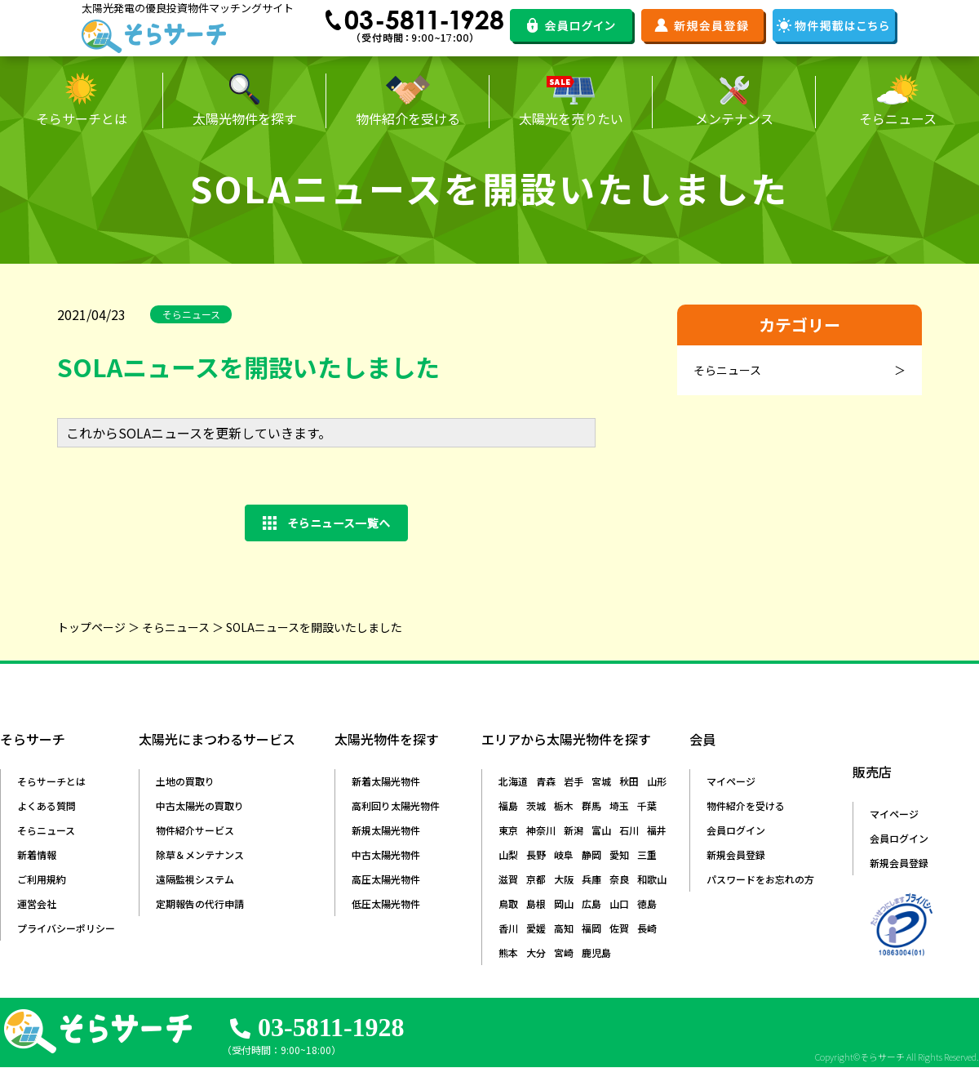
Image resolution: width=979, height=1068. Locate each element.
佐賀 (619, 928)
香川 (508, 928)
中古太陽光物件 (386, 854)
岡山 (564, 903)
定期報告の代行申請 (200, 903)
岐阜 (564, 854)
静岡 (591, 854)
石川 (629, 830)
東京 (508, 830)
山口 (619, 903)
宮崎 (564, 952)
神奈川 (541, 830)
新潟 (573, 830)
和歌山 (652, 879)
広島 (591, 903)
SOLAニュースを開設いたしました (314, 627)
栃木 (564, 805)
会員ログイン (736, 830)
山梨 (508, 854)
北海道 (513, 781)
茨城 (536, 805)
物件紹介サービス (195, 830)
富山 (601, 830)
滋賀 (508, 879)
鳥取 (508, 903)
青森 (546, 781)
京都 (536, 879)
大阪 (564, 879)
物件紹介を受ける (746, 805)
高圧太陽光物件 (386, 879)
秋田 (629, 781)
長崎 (647, 928)
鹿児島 (596, 952)
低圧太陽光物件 (386, 903)
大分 (536, 952)
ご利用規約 (41, 879)
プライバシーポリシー (66, 928)
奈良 (619, 879)
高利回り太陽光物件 (396, 805)
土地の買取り (185, 781)
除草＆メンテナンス (200, 854)
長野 (536, 854)
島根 (536, 903)
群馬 (591, 805)
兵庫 (591, 879)
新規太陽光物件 (386, 830)
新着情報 (36, 854)
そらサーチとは (51, 781)
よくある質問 (46, 805)
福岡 (591, 928)
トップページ (91, 627)
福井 (657, 830)
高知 (564, 928)
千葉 (647, 805)
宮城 (601, 781)
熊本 (508, 952)
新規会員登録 (736, 854)
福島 (508, 805)
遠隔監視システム (195, 879)
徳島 (647, 903)
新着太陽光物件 (386, 781)
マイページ (731, 781)
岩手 (573, 781)
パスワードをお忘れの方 (760, 879)
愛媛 (536, 928)
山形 (657, 781)
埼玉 (619, 805)
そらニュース (176, 627)
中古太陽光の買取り (200, 805)
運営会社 (36, 903)
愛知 (619, 854)
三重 (647, 854)
